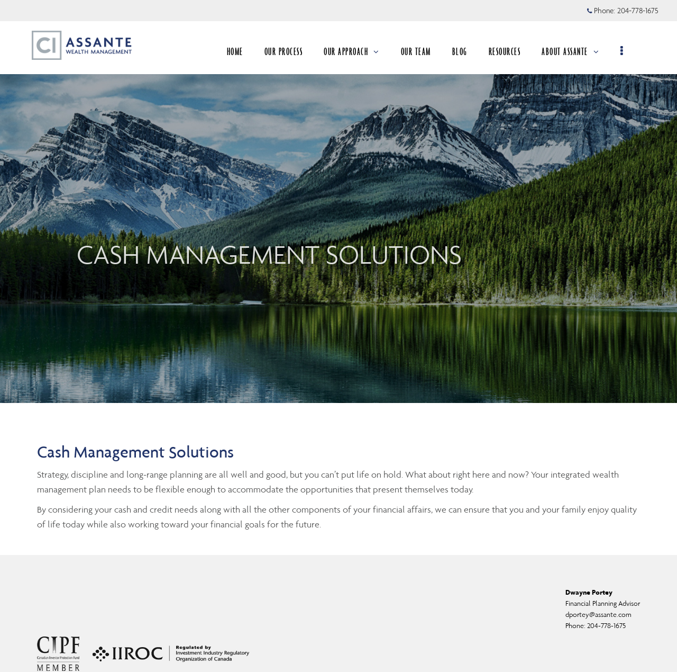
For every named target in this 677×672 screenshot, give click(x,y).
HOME (235, 51)
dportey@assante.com (598, 614)
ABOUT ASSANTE (570, 51)
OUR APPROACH (352, 51)
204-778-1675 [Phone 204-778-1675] (637, 10)
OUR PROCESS (283, 51)
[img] (338, 201)
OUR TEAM (416, 51)
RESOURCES (505, 51)
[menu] (622, 51)
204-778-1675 (606, 625)
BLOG (460, 51)
